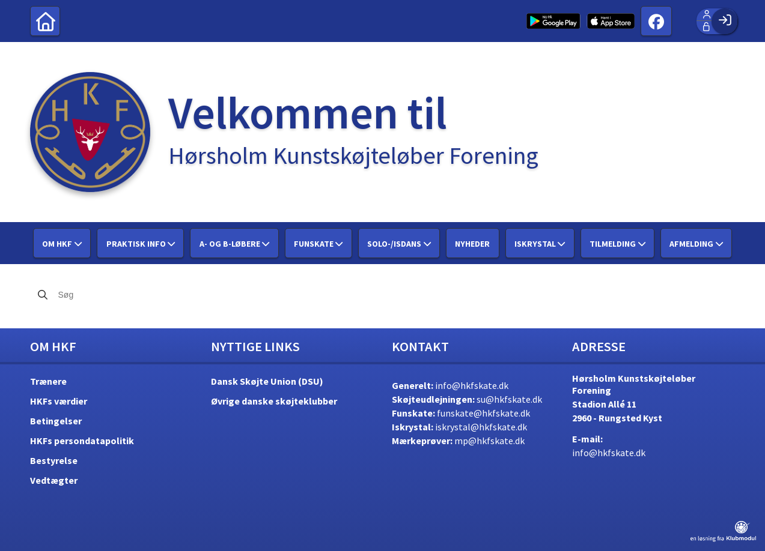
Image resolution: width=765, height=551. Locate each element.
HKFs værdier (58, 401)
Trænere (48, 381)
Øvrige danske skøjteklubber (274, 401)
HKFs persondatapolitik (82, 441)
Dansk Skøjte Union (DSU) (267, 381)
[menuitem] (45, 21)
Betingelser (56, 421)
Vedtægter (54, 480)
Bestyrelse (54, 460)
